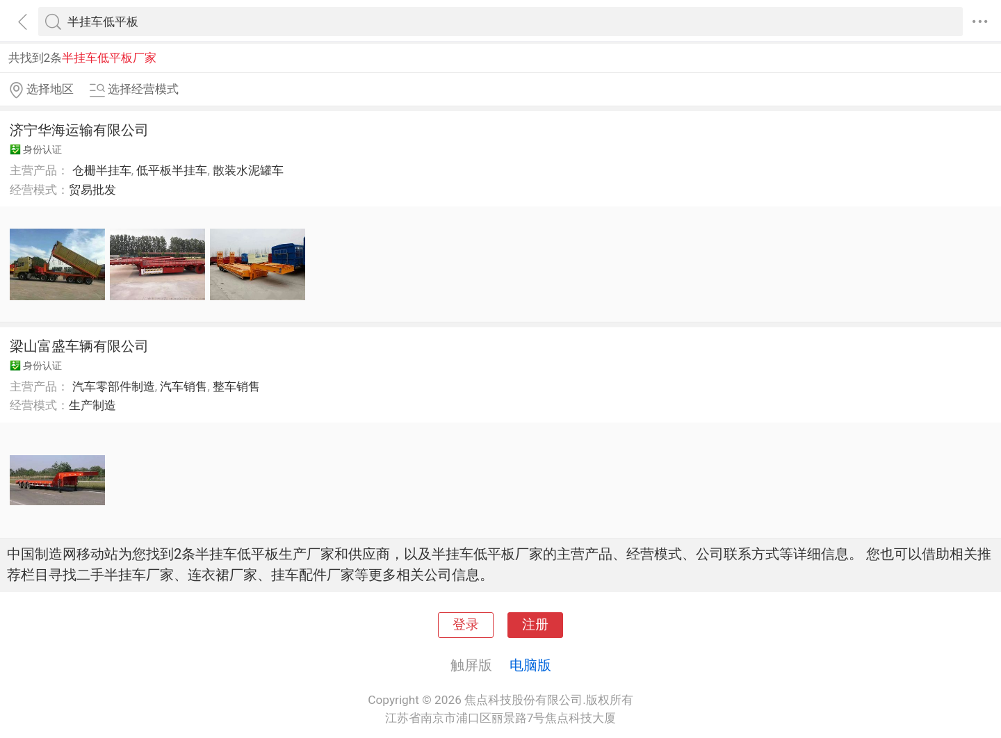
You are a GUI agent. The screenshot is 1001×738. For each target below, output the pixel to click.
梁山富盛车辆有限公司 (79, 346)
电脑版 (530, 665)
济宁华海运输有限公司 (79, 130)
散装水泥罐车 (248, 170)
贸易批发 (92, 190)
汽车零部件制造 (113, 386)
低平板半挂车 (171, 170)
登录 (466, 624)
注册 (535, 624)
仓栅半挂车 (101, 170)
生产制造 (92, 405)
